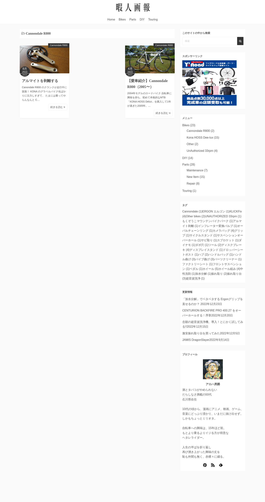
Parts (132, 19)
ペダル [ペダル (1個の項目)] (196, 268)
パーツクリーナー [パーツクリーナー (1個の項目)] (228, 259)
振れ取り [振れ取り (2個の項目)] (219, 273)
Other (190, 144)
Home (111, 19)
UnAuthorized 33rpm (200, 150)
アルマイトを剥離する (40, 81)
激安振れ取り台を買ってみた (201, 333)
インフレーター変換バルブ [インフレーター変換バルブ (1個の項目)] (217, 225)
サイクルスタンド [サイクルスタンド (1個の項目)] (203, 235)
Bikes (122, 19)
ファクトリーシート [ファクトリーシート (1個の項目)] (197, 264)
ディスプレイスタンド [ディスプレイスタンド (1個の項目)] (206, 249)
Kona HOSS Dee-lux (200, 137)
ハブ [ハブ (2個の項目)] (203, 254)
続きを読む (57, 107)
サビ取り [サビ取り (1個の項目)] (209, 240)
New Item (193, 176)
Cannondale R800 (59, 45)
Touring (153, 19)
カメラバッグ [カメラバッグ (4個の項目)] (223, 230)
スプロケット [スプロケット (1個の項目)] (228, 240)
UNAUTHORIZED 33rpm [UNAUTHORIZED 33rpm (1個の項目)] (223, 216)
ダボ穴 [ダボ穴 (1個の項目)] (201, 244)
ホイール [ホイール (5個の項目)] (210, 268)
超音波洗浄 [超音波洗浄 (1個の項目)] (195, 278)
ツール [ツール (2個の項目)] (214, 244)
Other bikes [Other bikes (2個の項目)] (195, 216)
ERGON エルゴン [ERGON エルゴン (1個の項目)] (216, 211)
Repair (191, 183)
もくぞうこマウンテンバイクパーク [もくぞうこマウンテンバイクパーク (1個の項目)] (207, 221)
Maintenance (195, 170)
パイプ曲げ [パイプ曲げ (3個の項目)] (204, 259)
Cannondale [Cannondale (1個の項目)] (192, 211)
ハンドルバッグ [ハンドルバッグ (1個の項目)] (220, 254)
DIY (142, 19)
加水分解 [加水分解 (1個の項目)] (203, 273)
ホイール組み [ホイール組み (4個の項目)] (229, 268)
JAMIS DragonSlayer (195, 339)
